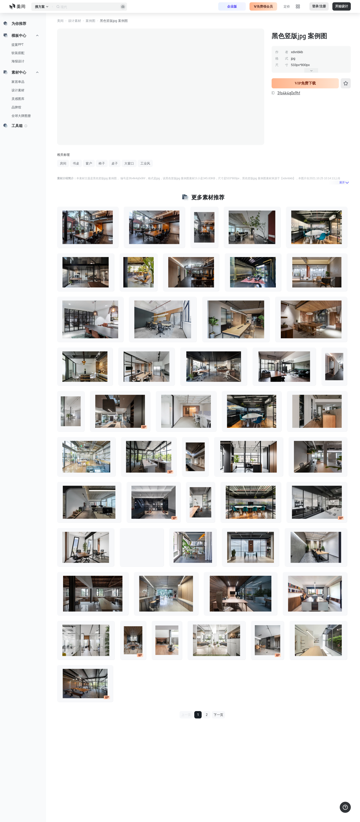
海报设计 (18, 61)
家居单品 (18, 81)
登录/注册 (319, 6)
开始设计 (341, 6)
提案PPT (18, 44)
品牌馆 (16, 107)
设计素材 (18, 90)
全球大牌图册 (21, 115)
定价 (287, 6)
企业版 (232, 6)
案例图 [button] (90, 21)
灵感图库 (18, 98)
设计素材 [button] (74, 21)
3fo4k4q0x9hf (288, 93)
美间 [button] (60, 21)
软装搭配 (18, 53)
